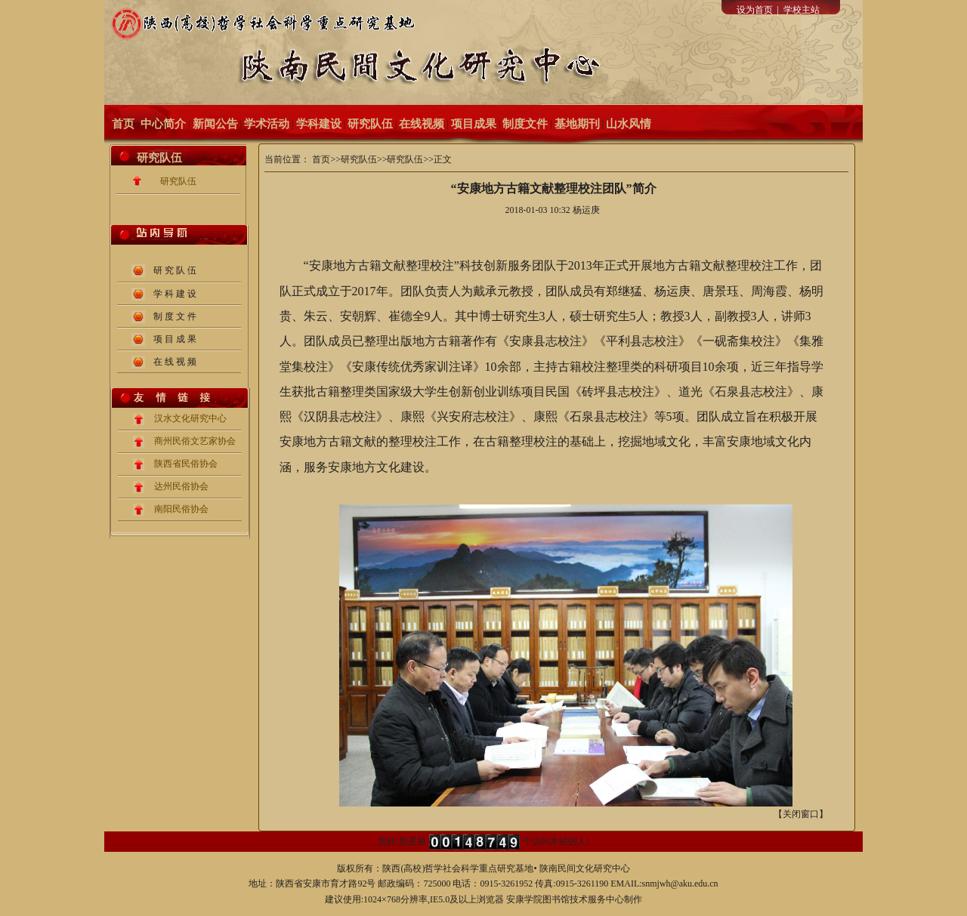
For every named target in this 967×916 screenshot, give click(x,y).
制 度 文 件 (174, 316)
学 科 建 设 (174, 293)
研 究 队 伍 (174, 270)
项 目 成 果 (174, 339)
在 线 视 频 (174, 361)
